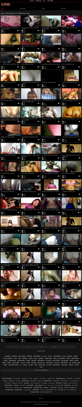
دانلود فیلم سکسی (27, 389)
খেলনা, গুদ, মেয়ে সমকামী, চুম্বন (41, 370)
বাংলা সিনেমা (71, 364)
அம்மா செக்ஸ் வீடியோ (74, 380)
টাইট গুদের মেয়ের (41, 362)
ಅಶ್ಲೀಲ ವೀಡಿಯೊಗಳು (39, 385)
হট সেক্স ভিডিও (8, 383)
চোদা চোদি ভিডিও (16, 378)
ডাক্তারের (55, 358)
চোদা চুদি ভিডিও (69, 378)
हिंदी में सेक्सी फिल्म (59, 383)
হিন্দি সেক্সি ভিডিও (33, 380)
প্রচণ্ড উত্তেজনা (23, 8)
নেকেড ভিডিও (22, 385)
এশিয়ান (15, 358)
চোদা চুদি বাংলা (43, 378)
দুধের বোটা (76, 360)
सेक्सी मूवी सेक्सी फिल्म (18, 389)
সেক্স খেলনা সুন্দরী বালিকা (8, 358)
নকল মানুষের (56, 362)
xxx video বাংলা (72, 387)
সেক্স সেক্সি (30, 378)
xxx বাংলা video (49, 389)
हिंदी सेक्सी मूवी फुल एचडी (60, 378)
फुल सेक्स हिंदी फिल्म (30, 385)
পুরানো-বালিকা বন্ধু (56, 360)
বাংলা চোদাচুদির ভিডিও (71, 389)
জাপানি (41, 367)
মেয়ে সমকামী (30, 364)
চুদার (45, 385)
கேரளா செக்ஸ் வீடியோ (35, 383)
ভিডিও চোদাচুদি (77, 378)
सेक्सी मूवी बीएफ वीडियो (9, 389)
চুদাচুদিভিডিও (36, 378)
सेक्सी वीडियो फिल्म (35, 389)
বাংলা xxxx (44, 383)
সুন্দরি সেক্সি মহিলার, (75, 358)
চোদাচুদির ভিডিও (56, 380)
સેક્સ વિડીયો (24, 378)
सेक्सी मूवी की (16, 385)
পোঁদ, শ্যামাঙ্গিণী (50, 0)
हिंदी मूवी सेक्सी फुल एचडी (27, 387)
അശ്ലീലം (45, 387)
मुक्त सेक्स (65, 383)
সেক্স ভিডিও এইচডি (41, 351)
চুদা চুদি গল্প (18, 380)
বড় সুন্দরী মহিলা (8, 356)
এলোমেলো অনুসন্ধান (21, 360)
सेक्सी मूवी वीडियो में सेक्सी (37, 387)
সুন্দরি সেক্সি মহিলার (21, 356)
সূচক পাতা (41, 398)
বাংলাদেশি (5, 360)
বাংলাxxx (66, 387)
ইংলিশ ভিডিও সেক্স (9, 387)
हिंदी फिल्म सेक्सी (67, 385)
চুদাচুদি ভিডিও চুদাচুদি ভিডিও (45, 392)
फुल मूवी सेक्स (26, 383)
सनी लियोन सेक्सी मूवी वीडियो (7, 378)
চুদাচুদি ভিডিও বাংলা (18, 387)
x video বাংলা (12, 380)
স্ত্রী (42, 356)
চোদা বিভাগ (63, 8)
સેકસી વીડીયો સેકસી (62, 389)
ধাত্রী (70, 362)
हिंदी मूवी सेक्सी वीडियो (47, 380)
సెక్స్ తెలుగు (5, 380)
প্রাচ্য (44, 0)
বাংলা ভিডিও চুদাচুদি (59, 385)
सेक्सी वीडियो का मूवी (25, 380)
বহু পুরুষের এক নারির (76, 362)
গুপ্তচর (19, 358)
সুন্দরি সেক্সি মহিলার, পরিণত (13, 364)
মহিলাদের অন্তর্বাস (42, 364)
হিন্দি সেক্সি (21, 383)
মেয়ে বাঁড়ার (30, 358)
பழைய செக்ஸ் (51, 383)
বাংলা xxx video (53, 387)
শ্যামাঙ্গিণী (75, 356)
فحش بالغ (40, 380)
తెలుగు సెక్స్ (60, 387)
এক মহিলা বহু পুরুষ (48, 358)
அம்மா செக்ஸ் (51, 385)
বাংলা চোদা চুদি (74, 385)
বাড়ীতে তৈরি (38, 0)
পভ (20, 364)
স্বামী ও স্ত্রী (68, 358)
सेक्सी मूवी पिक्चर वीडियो (35, 392)
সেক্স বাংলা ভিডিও (64, 380)
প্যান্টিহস (35, 364)
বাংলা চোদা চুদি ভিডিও (72, 383)
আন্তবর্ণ (35, 358)
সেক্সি (55, 389)
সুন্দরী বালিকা (14, 356)
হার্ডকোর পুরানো (64, 364)
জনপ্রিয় (43, 8)
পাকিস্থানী (28, 360)
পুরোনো (45, 356)
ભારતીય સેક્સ (14, 383)
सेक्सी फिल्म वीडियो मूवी (8, 385)
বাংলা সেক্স (32, 0)
